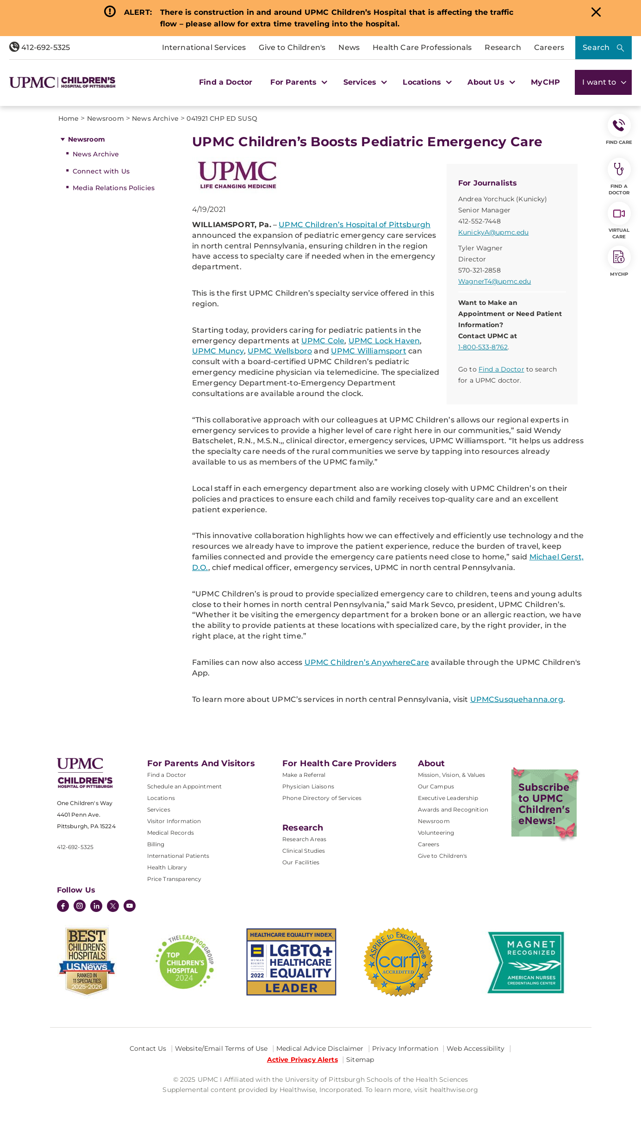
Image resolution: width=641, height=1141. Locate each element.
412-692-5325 (39, 47)
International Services (204, 47)
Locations (161, 797)
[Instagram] (80, 906)
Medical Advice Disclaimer (320, 1048)
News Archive (96, 154)
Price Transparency (174, 878)
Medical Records (170, 832)
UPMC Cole (322, 340)
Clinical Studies (303, 850)
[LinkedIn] (96, 906)
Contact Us (148, 1048)
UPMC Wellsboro (280, 351)
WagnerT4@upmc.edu (494, 281)
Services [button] (364, 82)
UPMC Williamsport (368, 351)
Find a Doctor (225, 82)
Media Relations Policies (114, 188)
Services (158, 809)
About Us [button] (490, 82)
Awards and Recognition (453, 809)
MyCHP (545, 82)
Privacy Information (405, 1048)
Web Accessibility (475, 1048)
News (349, 47)
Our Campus (436, 786)
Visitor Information (174, 821)
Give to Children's (292, 47)
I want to (603, 82)
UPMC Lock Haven (384, 340)
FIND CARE (619, 129)
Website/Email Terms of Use (221, 1048)
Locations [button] (426, 82)
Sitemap (360, 1059)
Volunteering (436, 832)
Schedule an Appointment (184, 786)
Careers (549, 47)
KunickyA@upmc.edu (493, 232)
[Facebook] (63, 906)
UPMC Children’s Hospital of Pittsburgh (354, 224)
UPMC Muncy (218, 351)
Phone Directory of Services (321, 797)
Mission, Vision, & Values (451, 774)
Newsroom (86, 139)
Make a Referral (303, 774)
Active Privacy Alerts (302, 1059)
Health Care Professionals (422, 47)
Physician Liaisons (308, 786)
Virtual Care (619, 221)
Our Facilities (300, 862)
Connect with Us (101, 171)
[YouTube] (130, 906)
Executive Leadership (448, 797)
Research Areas (304, 839)
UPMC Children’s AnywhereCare (367, 662)
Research (503, 47)
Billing (156, 844)
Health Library (167, 867)
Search (596, 47)
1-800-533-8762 (483, 347)
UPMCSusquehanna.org (516, 699)
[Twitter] (113, 906)
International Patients (178, 855)
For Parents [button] (297, 82)
